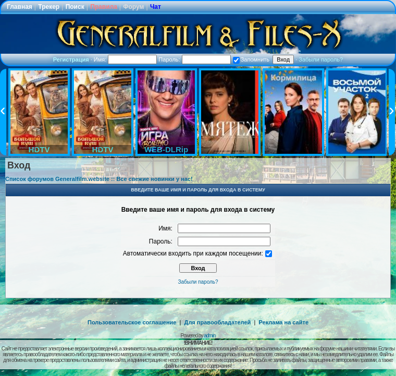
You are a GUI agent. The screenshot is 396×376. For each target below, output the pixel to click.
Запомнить (251, 59)
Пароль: (194, 59)
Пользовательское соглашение (132, 322)
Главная (19, 6)
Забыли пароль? (321, 59)
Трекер (48, 6)
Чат (155, 6)
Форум (133, 6)
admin (209, 335)
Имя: (125, 59)
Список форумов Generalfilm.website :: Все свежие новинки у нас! (99, 179)
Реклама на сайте (283, 322)
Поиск (75, 6)
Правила (103, 6)
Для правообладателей (217, 322)
